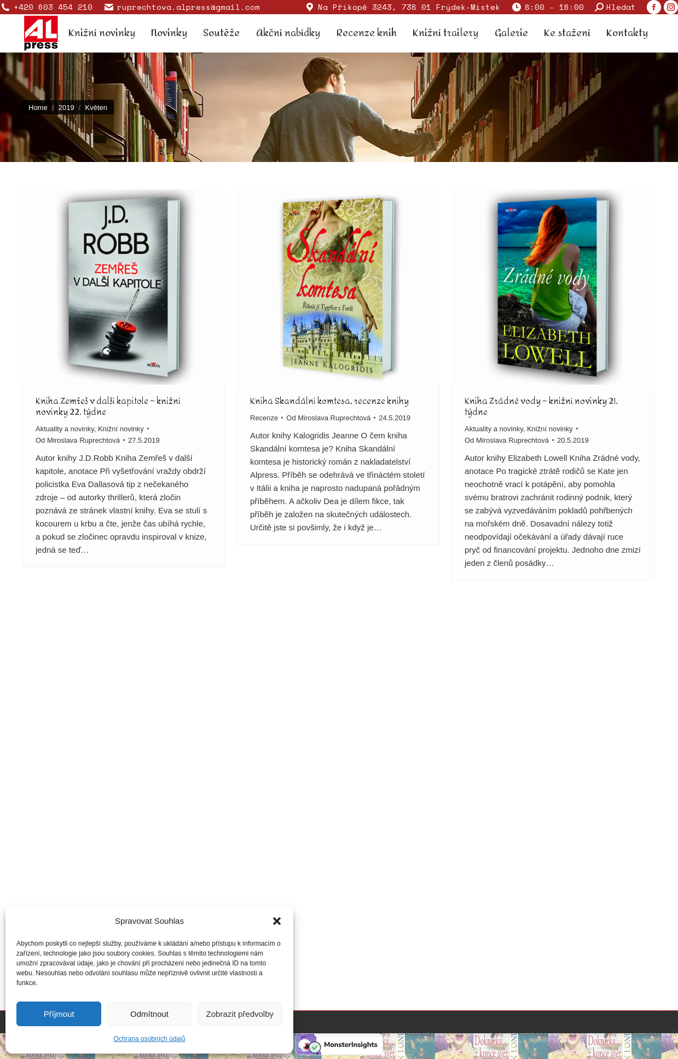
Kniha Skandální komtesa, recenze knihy (329, 400)
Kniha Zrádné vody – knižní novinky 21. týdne (541, 406)
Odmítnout (149, 1014)
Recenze (264, 418)
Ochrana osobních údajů (150, 1039)
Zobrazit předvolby (240, 1014)
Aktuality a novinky (65, 429)
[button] (276, 921)
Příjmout (59, 1014)
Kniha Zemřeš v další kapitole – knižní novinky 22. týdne (108, 406)
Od (78, 440)
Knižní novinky (121, 429)
